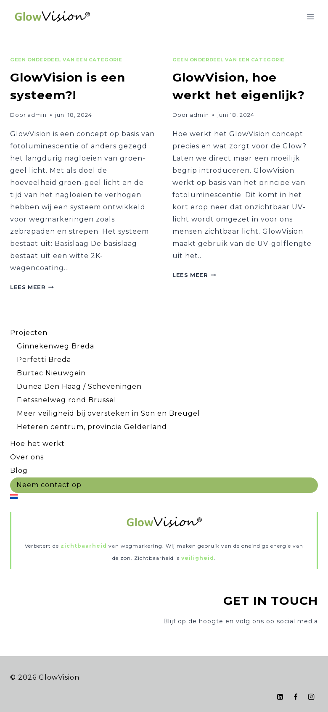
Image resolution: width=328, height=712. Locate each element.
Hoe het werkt (37, 444)
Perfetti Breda (44, 360)
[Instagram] (311, 697)
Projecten (29, 333)
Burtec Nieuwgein (51, 373)
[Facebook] (295, 697)
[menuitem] (164, 496)
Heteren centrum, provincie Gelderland (92, 427)
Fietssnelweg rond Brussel (66, 400)
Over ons (27, 457)
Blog (19, 471)
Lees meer (32, 287)
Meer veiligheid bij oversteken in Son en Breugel (108, 413)
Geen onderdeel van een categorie (66, 60)
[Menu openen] (310, 16)
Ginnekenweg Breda (55, 346)
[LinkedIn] (280, 697)
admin (37, 115)
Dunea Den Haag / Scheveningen (79, 386)
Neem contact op (49, 485)
